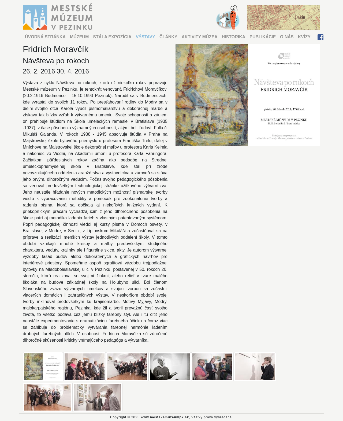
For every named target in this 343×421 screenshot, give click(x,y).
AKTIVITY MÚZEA (200, 37)
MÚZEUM (79, 37)
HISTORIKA (233, 37)
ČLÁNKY (168, 37)
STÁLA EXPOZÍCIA (112, 37)
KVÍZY (304, 37)
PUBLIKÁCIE (262, 37)
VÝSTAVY (145, 37)
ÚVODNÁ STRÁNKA (45, 37)
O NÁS (287, 37)
